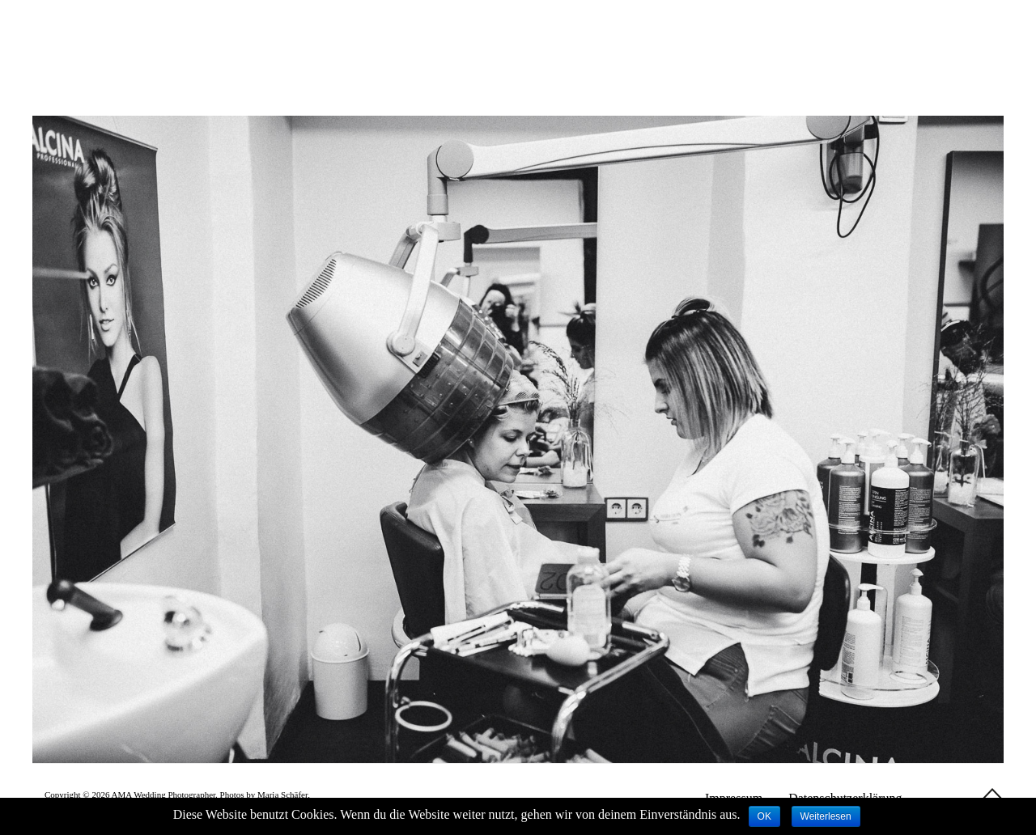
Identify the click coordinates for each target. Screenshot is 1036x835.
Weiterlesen (825, 816)
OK (764, 816)
